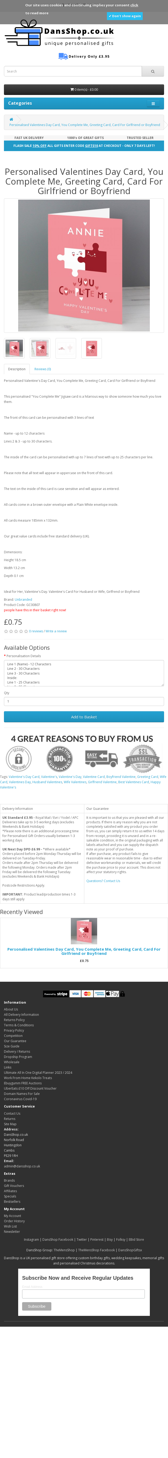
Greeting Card (147, 776)
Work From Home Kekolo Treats (28, 1078)
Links (7, 1067)
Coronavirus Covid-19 (20, 1099)
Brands (9, 1180)
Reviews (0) (42, 369)
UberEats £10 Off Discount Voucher (30, 1088)
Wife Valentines (75, 782)
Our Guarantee (15, 1041)
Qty (6, 693)
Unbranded (23, 599)
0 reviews (36, 631)
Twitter (82, 1239)
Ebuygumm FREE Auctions (23, 1083)
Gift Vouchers (14, 1185)
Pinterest (96, 1239)
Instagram (31, 1239)
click (134, 5)
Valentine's (49, 776)
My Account (12, 1216)
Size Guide (11, 1046)
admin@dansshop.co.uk (22, 1166)
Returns (9, 1119)
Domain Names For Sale (22, 1093)
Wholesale (11, 1062)
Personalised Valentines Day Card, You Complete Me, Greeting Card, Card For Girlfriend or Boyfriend (84, 125)
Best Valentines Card (133, 782)
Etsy (110, 1239)
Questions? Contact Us (103, 881)
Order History (14, 1221)
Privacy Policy (14, 1030)
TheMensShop (64, 1250)
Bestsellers (12, 1201)
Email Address (32, 1287)
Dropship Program (18, 1057)
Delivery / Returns (17, 1051)
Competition (13, 1035)
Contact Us (12, 1113)
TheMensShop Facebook (96, 1250)
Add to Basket (84, 716)
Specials (10, 1196)
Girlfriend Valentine (102, 782)
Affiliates (10, 1191)
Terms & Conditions (19, 1025)
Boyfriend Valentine (121, 776)
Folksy (120, 1239)
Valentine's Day (70, 776)
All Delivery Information (21, 1014)
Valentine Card (94, 776)
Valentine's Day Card (24, 776)
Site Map (10, 1124)
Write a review (56, 631)
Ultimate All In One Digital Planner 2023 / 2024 (38, 1072)
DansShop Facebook (57, 1239)
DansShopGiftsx (130, 1250)
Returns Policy (14, 1020)
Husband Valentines (47, 782)
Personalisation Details (24, 656)
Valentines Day (20, 782)
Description (17, 369)
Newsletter (12, 1231)
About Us (11, 1009)
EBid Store (136, 1239)
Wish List (10, 1226)
